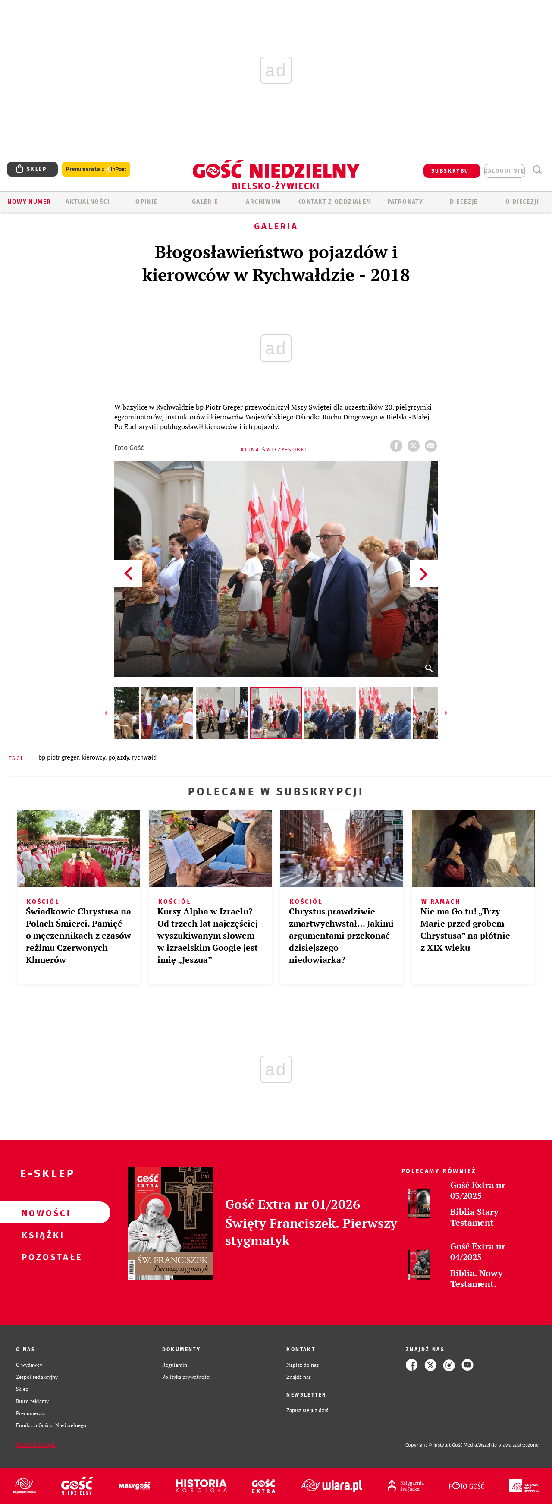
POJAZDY (118, 757)
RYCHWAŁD (144, 757)
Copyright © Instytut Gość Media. (441, 1445)
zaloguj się (504, 171)
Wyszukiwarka (537, 170)
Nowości (41, 1212)
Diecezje (464, 201)
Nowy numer (29, 201)
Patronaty (405, 201)
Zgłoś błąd (36, 1445)
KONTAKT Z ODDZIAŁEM (334, 201)
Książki (41, 1234)
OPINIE (146, 201)
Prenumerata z (96, 169)
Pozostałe (41, 1256)
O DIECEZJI (522, 201)
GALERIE (205, 201)
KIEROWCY (93, 757)
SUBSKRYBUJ (451, 171)
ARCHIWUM (263, 201)
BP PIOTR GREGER (58, 757)
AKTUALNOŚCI (88, 201)
